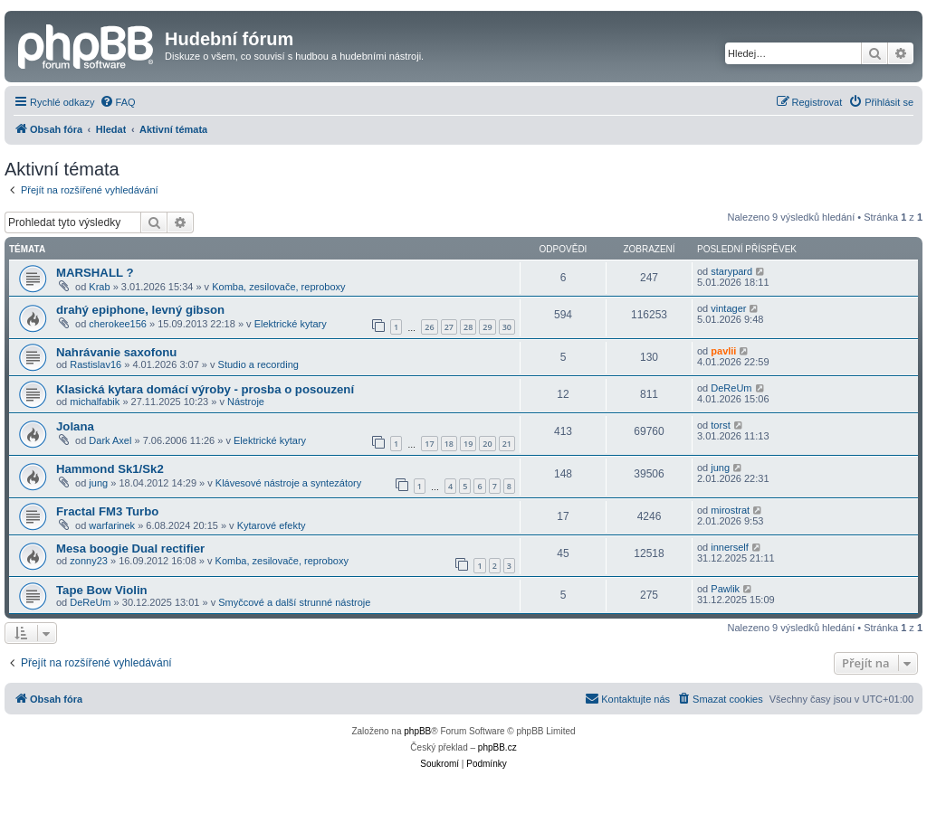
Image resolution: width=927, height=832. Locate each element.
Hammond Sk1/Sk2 (110, 469)
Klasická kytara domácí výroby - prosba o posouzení (205, 389)
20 (487, 443)
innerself (730, 547)
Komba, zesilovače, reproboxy (278, 286)
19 (468, 443)
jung (98, 482)
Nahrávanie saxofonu (116, 352)
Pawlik (725, 588)
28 (468, 327)
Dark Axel (110, 440)
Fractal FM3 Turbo (107, 511)
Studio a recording (258, 364)
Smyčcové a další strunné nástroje (294, 602)
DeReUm (731, 388)
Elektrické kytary (290, 323)
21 (506, 443)
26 (429, 327)
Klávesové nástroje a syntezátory (288, 482)
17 (429, 443)
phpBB (417, 731)
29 (487, 327)
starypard (731, 271)
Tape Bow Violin (102, 590)
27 (449, 327)
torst (720, 425)
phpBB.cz (497, 747)
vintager (728, 308)
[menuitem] (118, 102)
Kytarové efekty (271, 525)
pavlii (723, 350)
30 (506, 327)
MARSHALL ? (94, 272)
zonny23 (89, 560)
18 (449, 443)
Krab (99, 286)
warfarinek (112, 525)
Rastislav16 (95, 364)
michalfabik (94, 401)
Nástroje (245, 401)
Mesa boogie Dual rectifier (130, 548)
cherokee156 (118, 323)
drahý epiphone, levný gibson (140, 310)
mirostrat (730, 510)
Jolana (75, 426)
